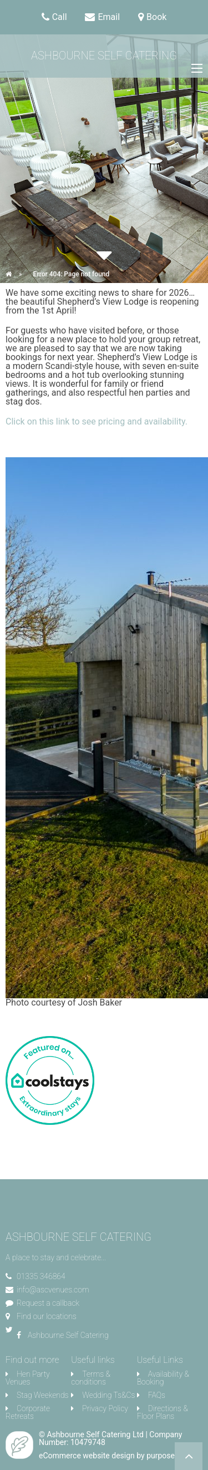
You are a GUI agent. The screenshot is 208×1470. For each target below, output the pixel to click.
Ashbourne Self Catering (104, 55)
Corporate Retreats (28, 1412)
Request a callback (48, 1303)
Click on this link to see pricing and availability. (96, 421)
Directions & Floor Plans (162, 1412)
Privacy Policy (105, 1408)
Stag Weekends (43, 1395)
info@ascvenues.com (53, 1289)
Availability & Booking (163, 1378)
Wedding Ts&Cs (108, 1395)
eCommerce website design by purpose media (118, 1455)
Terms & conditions (90, 1378)
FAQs (156, 1395)
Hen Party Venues (28, 1378)
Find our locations (47, 1316)
